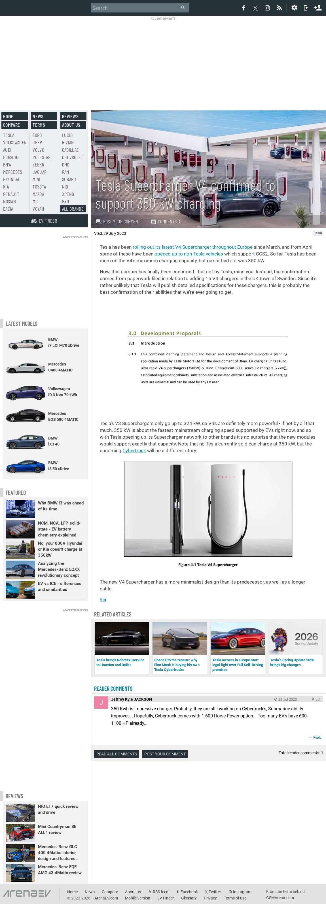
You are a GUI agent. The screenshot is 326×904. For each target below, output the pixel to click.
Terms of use (235, 898)
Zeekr (38, 164)
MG (35, 201)
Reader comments (113, 688)
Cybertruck (134, 450)
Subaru (69, 179)
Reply (317, 738)
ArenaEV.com (106, 898)
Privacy (210, 898)
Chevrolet (72, 157)
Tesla (8, 135)
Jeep (37, 142)
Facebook (189, 892)
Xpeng (68, 194)
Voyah (38, 209)
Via (103, 599)
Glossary (189, 898)
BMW (7, 164)
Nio (65, 186)
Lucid (67, 135)
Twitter (215, 892)
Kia (6, 186)
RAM (65, 172)
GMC (65, 164)
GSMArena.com (280, 897)
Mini (36, 179)
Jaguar (39, 172)
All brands (73, 209)
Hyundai (11, 179)
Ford (37, 135)
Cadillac (70, 150)
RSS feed (160, 892)
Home (8, 116)
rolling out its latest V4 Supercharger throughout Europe (193, 247)
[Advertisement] (163, 60)
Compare (11, 125)
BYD (65, 201)
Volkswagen (15, 142)
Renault (11, 194)
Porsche (11, 157)
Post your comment (118, 221)
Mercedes (12, 172)
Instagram (242, 892)
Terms (39, 125)
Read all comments (116, 754)
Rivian (68, 142)
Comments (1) (166, 221)
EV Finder (165, 898)
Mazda (38, 194)
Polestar (41, 157)
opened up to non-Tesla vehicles (188, 254)
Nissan (9, 201)
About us (71, 125)
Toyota (39, 186)
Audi (7, 150)
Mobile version (137, 898)
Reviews (70, 116)
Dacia (8, 209)
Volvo (38, 150)
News (38, 116)
